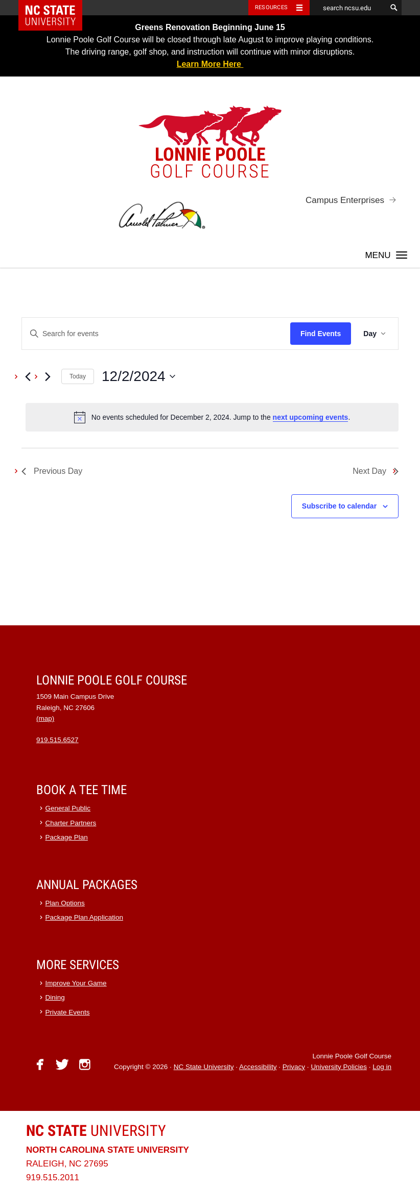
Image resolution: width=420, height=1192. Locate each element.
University (96, 1130)
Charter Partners (71, 823)
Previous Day (51, 471)
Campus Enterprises (345, 200)
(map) (45, 718)
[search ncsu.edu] (348, 7)
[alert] (212, 417)
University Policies (339, 1067)
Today (77, 376)
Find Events (320, 333)
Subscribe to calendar (339, 506)
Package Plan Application (84, 917)
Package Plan (66, 837)
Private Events (67, 1012)
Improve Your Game (76, 983)
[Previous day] (27, 376)
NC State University (204, 1067)
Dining (55, 997)
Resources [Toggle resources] (271, 7)
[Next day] (47, 376)
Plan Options (65, 903)
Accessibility (258, 1067)
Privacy (294, 1067)
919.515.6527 (57, 740)
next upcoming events (310, 417)
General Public (68, 808)
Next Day (376, 471)
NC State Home (57, 8)
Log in (381, 1067)
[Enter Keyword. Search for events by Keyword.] (156, 334)
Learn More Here (210, 64)
